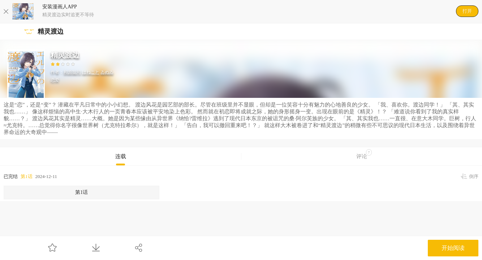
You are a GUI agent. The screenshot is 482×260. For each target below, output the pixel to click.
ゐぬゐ (106, 72)
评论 (364, 154)
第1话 (27, 176)
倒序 (473, 176)
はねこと (90, 72)
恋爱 (55, 80)
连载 (120, 156)
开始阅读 (453, 248)
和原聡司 (72, 72)
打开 (467, 11)
